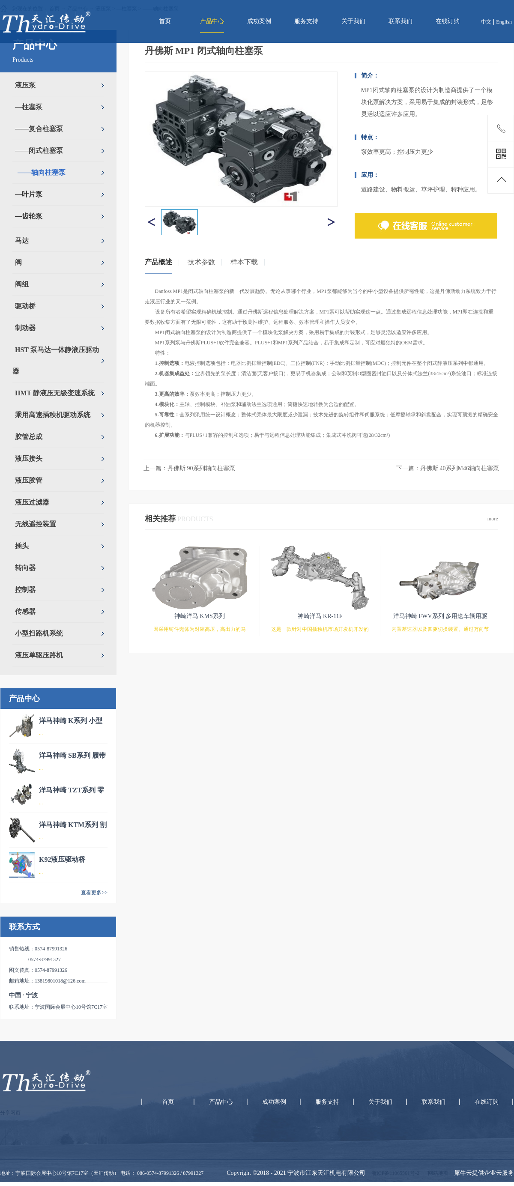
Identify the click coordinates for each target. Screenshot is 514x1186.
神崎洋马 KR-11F (320, 616)
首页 (165, 21)
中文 (486, 22)
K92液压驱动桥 (62, 859)
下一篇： (447, 468)
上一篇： (189, 468)
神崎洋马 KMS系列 (199, 616)
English (504, 22)
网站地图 (436, 1173)
